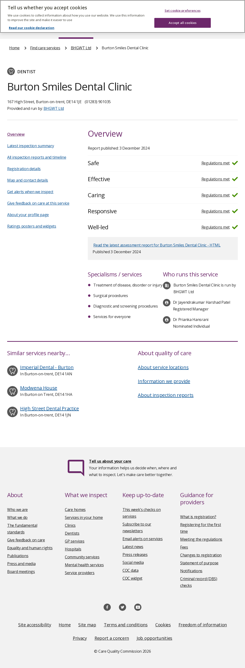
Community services (82, 557)
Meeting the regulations (201, 539)
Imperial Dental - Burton (47, 367)
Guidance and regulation (182, 29)
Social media (133, 562)
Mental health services (84, 564)
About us (40, 29)
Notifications (191, 570)
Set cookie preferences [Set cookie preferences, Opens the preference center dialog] (182, 6)
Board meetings (21, 571)
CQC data (130, 570)
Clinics (70, 525)
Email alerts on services (142, 538)
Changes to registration (201, 555)
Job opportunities (154, 638)
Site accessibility (34, 625)
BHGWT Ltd (81, 48)
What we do (17, 517)
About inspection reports (166, 395)
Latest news (132, 546)
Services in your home (84, 517)
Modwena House (38, 388)
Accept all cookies (182, 18)
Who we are (17, 509)
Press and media (21, 563)
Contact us (226, 29)
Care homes (75, 509)
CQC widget (132, 578)
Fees (184, 547)
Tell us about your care (110, 461)
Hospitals (73, 549)
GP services (74, 541)
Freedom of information (202, 625)
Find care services (76, 29)
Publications (137, 29)
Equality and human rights (30, 547)
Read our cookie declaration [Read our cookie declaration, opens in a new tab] (31, 23)
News (109, 29)
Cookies (163, 625)
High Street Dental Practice (49, 408)
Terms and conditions (126, 625)
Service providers (80, 572)
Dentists (72, 533)
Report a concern (112, 638)
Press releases (135, 554)
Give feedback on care (26, 540)
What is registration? (198, 516)
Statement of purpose (199, 563)
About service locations (163, 367)
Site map (87, 625)
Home (14, 29)
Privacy (80, 638)
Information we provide (164, 381)
